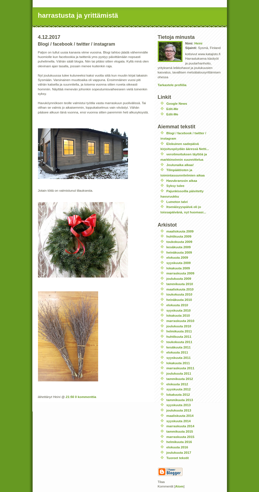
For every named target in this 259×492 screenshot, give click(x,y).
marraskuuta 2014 (180, 426)
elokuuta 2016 (177, 447)
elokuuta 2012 (177, 384)
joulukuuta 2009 (178, 278)
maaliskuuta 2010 (180, 289)
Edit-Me (172, 109)
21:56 (70, 397)
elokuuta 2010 (177, 305)
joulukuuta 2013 (178, 410)
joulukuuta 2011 (178, 373)
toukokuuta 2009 (179, 241)
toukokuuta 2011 (179, 342)
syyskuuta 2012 (178, 389)
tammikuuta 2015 (179, 431)
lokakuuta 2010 (178, 315)
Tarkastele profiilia (172, 85)
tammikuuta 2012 (179, 379)
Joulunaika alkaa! (180, 165)
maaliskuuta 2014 (180, 415)
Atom (179, 486)
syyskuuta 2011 (178, 357)
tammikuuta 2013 (179, 400)
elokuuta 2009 (177, 257)
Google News (176, 103)
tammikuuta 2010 (179, 284)
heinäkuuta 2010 (179, 299)
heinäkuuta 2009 (179, 252)
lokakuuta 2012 (178, 394)
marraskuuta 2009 (180, 273)
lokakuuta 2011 (178, 363)
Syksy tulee (175, 185)
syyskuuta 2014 (178, 421)
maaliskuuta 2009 (180, 231)
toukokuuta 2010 (179, 294)
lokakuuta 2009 (178, 268)
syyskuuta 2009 (178, 263)
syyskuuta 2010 (178, 310)
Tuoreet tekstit (177, 458)
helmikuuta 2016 (179, 442)
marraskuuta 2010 (180, 321)
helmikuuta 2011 (179, 331)
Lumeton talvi (177, 201)
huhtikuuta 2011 (179, 336)
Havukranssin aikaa (181, 180)
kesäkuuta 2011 (178, 347)
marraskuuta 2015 (180, 437)
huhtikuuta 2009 (179, 236)
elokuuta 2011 (177, 352)
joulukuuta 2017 (178, 452)
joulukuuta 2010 (178, 326)
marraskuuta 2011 (180, 368)
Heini (198, 43)
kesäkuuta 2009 (178, 247)
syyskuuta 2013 (178, 405)
